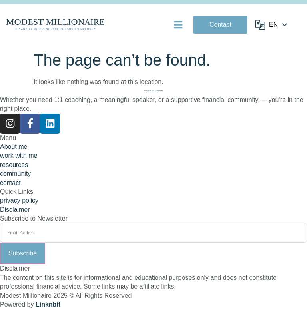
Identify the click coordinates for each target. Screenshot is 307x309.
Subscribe (22, 253)
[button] (178, 25)
